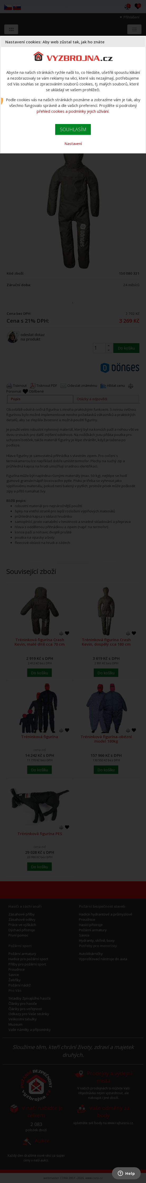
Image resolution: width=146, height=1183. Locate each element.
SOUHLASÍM (73, 129)
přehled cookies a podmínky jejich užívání (73, 111)
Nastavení (73, 143)
